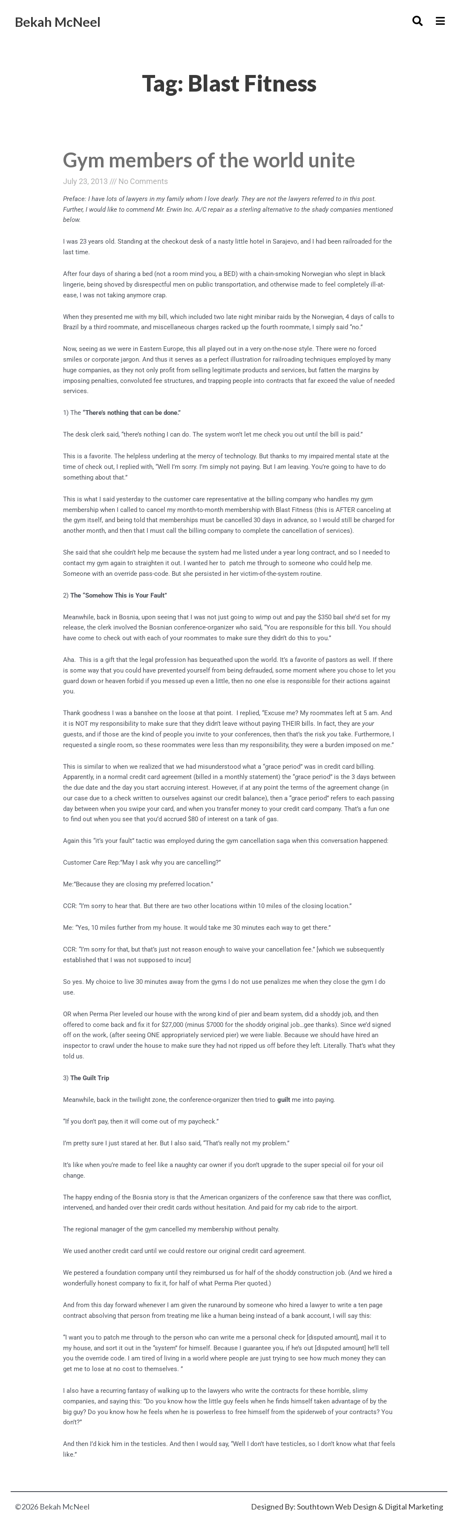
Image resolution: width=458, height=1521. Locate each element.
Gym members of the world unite (215, 160)
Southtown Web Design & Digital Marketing (370, 1506)
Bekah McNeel (66, 20)
